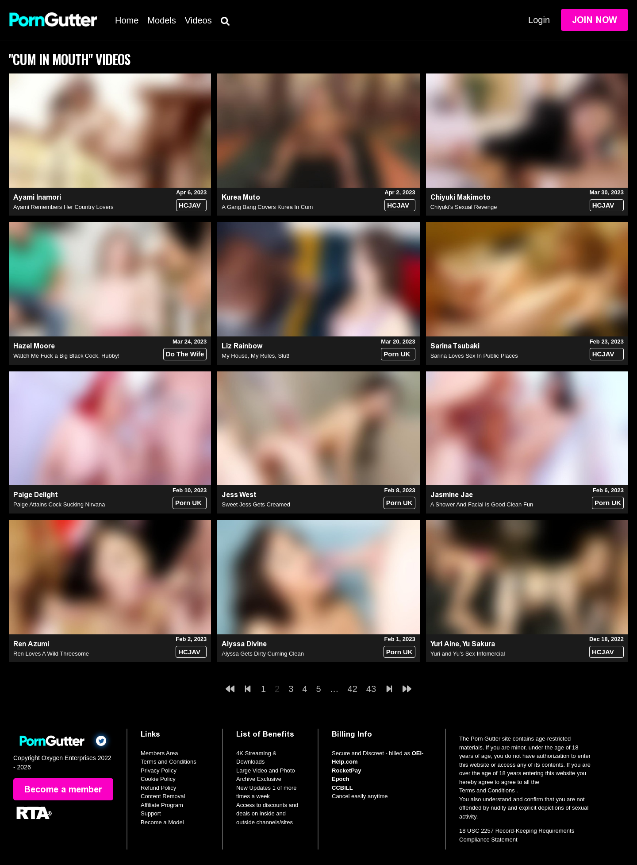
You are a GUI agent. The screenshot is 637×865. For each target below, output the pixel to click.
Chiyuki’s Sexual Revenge (463, 207)
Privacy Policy (159, 770)
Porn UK (397, 354)
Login (539, 20)
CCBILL (342, 787)
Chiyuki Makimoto (460, 197)
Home (126, 20)
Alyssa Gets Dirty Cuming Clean (263, 653)
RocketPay (346, 770)
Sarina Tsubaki (455, 346)
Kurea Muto (241, 197)
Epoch (340, 779)
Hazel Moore (34, 346)
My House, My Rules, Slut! (255, 355)
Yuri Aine (444, 644)
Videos (198, 20)
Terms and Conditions (168, 761)
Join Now (594, 20)
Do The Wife (185, 354)
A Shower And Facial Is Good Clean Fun (481, 504)
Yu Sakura (478, 644)
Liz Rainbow (242, 346)
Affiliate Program (162, 805)
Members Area (159, 753)
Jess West (239, 494)
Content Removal (163, 796)
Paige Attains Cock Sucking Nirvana (59, 504)
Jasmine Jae (451, 494)
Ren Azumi (31, 644)
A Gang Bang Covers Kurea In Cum (267, 207)
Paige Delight (35, 494)
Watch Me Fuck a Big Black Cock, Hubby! (66, 355)
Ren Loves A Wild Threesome (51, 653)
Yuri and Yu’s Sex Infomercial (467, 653)
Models (161, 20)
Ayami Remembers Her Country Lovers (63, 207)
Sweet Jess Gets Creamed (256, 504)
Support (151, 813)
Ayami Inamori (37, 197)
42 (352, 689)
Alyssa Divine (244, 644)
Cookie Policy (158, 779)
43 (371, 689)
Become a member (63, 789)
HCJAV (190, 205)
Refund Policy (158, 787)
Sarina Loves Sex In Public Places (474, 355)
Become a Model (162, 822)
